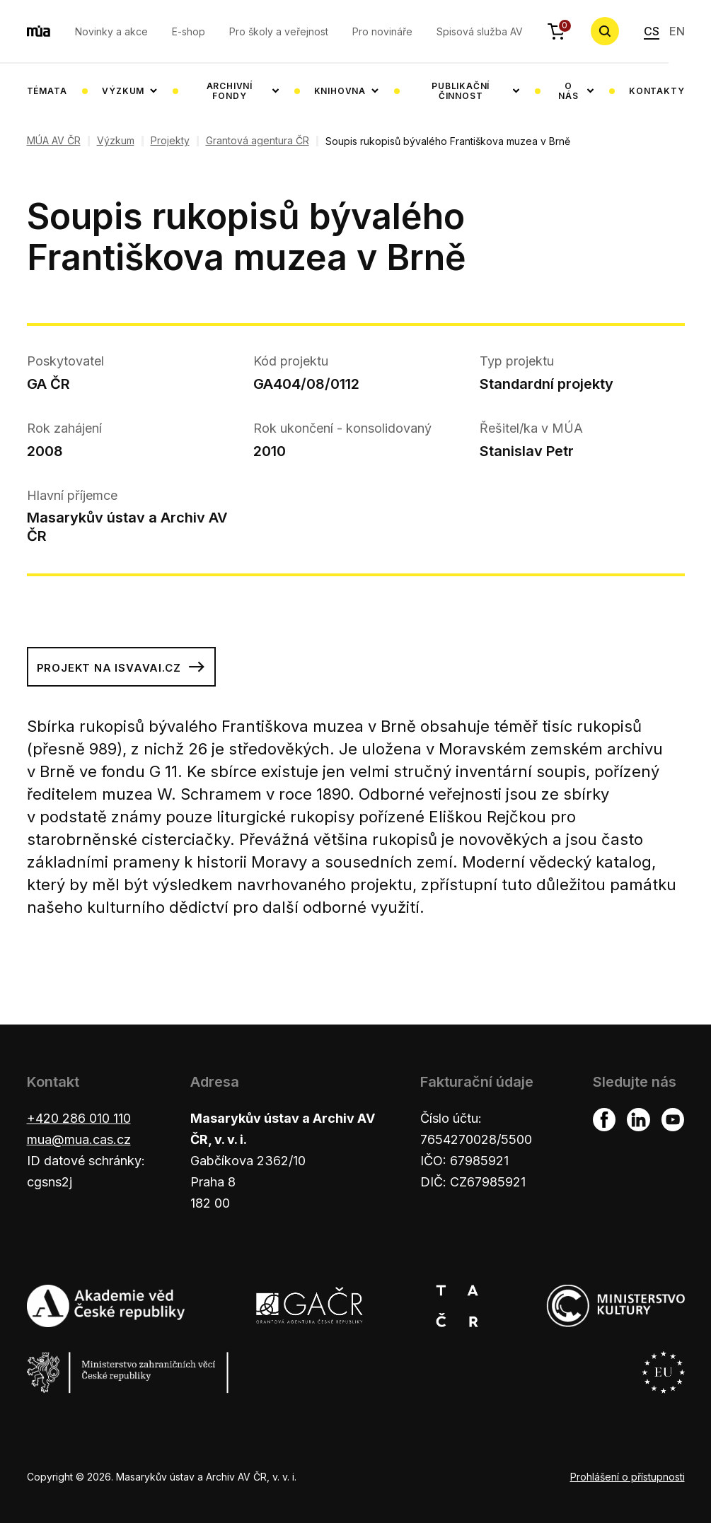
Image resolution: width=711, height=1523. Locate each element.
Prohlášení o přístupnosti (627, 1477)
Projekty (170, 140)
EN (677, 31)
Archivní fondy (230, 91)
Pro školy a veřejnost (278, 31)
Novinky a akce (111, 31)
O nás (568, 91)
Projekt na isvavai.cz (122, 667)
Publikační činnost (461, 91)
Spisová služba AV (480, 31)
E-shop (188, 31)
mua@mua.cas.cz (79, 1139)
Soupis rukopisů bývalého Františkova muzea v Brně (447, 141)
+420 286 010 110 (79, 1118)
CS (651, 31)
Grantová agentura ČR (257, 140)
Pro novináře (382, 31)
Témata (47, 91)
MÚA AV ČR (54, 140)
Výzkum (123, 91)
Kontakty (656, 91)
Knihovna (340, 91)
